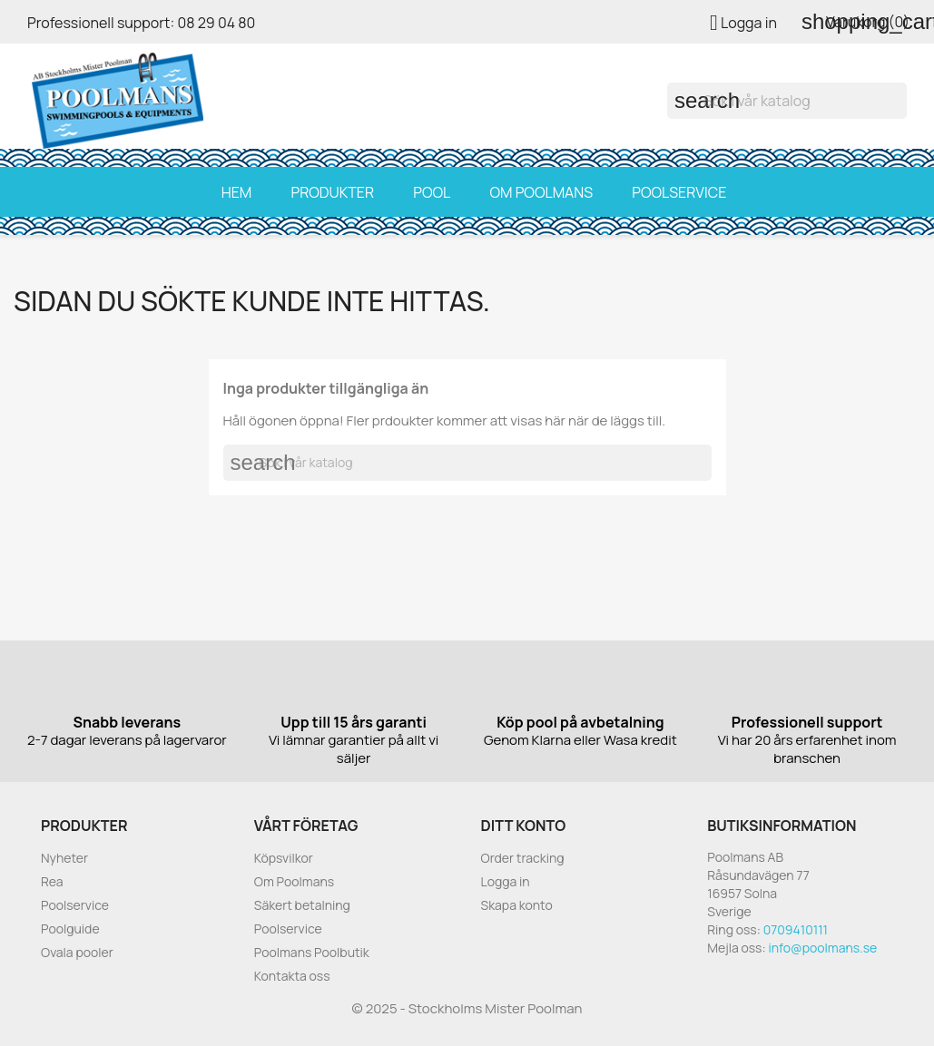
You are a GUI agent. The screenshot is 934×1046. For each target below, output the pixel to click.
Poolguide (70, 928)
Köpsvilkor (283, 857)
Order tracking (523, 857)
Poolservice (679, 192)
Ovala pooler (77, 952)
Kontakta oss (292, 975)
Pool (431, 192)
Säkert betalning (302, 905)
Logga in (505, 881)
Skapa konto (517, 905)
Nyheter (64, 857)
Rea (52, 881)
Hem (236, 192)
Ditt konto (523, 826)
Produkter (332, 192)
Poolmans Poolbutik (311, 952)
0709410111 (795, 929)
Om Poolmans (541, 192)
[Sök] (787, 101)
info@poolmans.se (822, 947)
